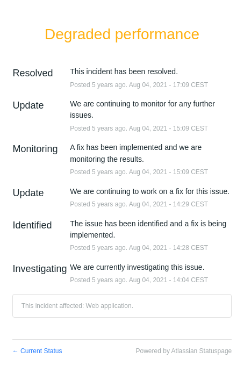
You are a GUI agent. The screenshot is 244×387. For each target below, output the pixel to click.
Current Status (37, 351)
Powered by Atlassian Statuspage (184, 351)
